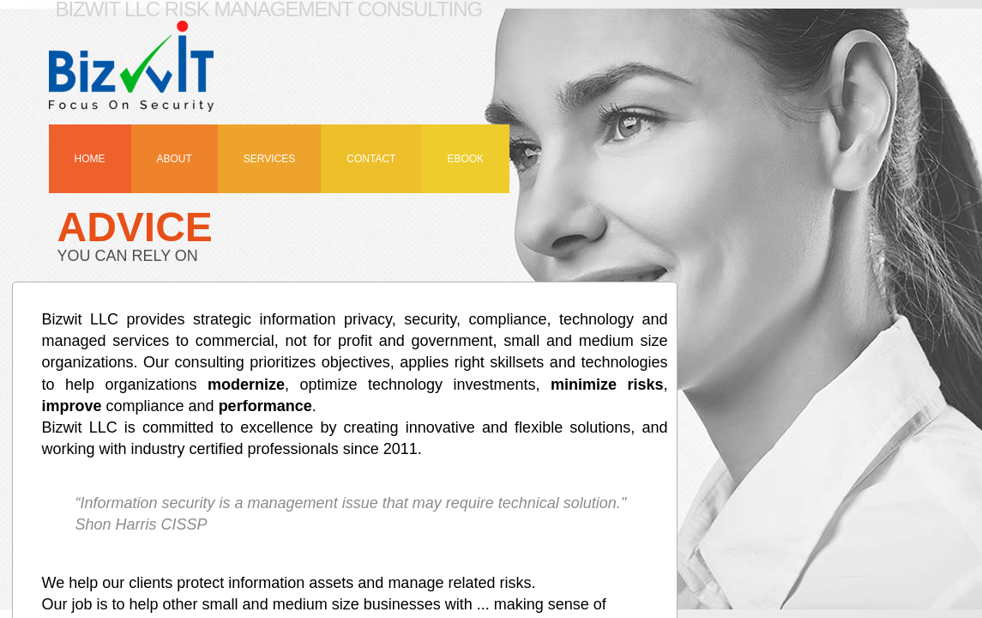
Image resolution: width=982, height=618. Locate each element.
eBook (465, 159)
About (174, 159)
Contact (370, 159)
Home (90, 159)
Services (269, 159)
